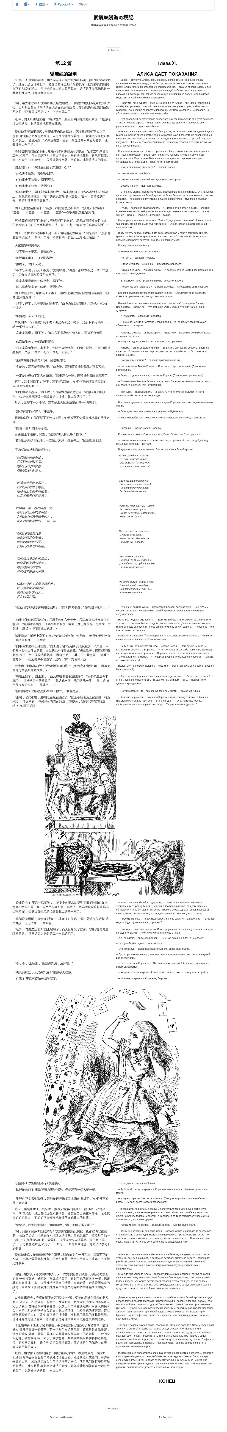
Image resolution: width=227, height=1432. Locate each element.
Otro (83, 4)
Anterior (113, 50)
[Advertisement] (113, 35)
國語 (41, 4)
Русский (63, 4)
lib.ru (170, 1417)
